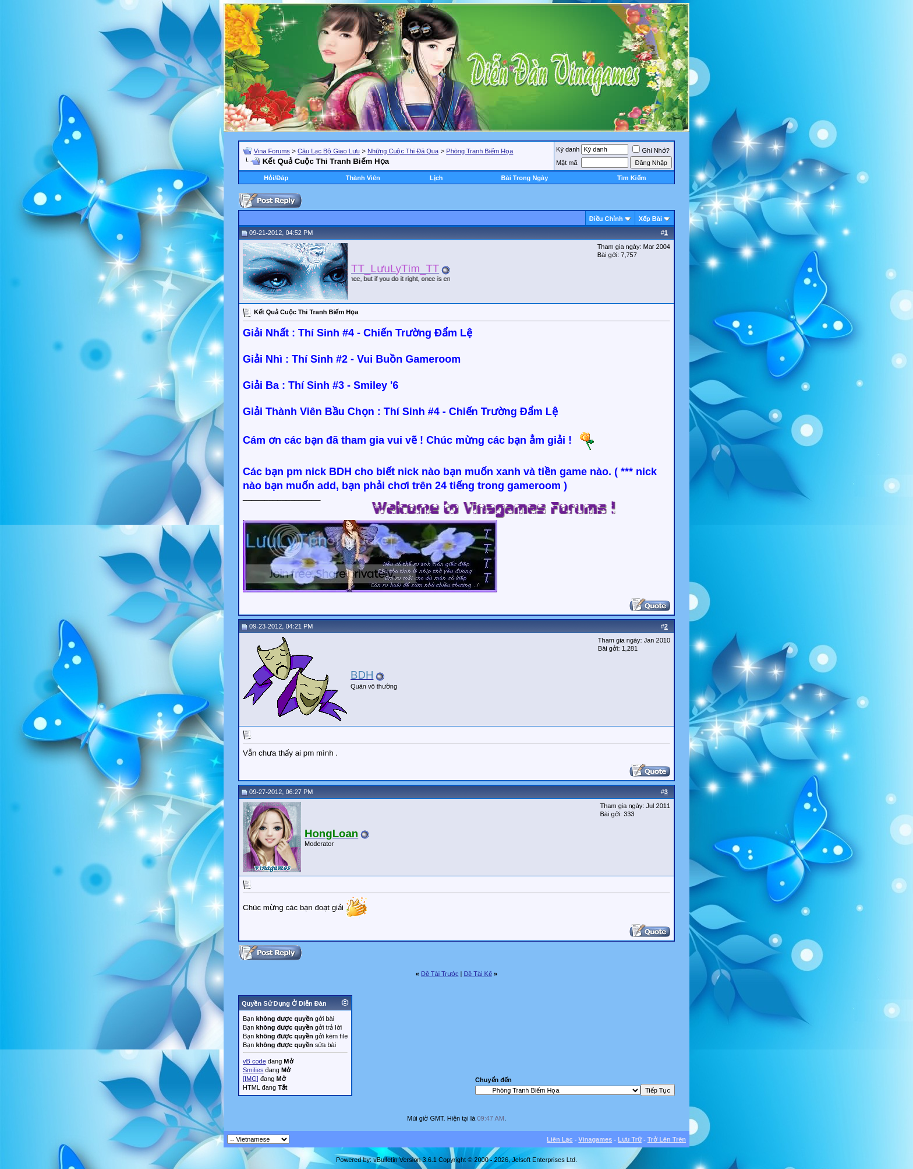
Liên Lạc (560, 1139)
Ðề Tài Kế (477, 973)
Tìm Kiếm (631, 177)
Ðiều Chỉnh (606, 218)
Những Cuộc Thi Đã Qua (402, 151)
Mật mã (567, 162)
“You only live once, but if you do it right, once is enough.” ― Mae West (419, 278)
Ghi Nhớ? (650, 150)
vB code (254, 1061)
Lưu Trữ (630, 1139)
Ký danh (567, 149)
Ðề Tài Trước (439, 973)
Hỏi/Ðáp (276, 177)
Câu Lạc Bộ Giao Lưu (329, 151)
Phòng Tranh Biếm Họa (479, 151)
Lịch (436, 177)
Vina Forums (272, 151)
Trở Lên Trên (666, 1139)
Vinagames (595, 1139)
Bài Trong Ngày (524, 177)
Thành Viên (363, 177)
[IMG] (251, 1078)
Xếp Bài (650, 218)
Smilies (253, 1069)
